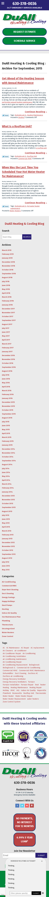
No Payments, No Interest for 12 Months (24, 822)
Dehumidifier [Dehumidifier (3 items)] (8, 673)
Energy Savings (8, 597)
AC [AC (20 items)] (4, 648)
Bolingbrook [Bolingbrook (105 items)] (34, 665)
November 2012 (8, 546)
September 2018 (9, 274)
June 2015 (6, 425)
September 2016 (9, 367)
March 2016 (6, 391)
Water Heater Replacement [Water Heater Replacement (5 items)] (14, 699)
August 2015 (7, 418)
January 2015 (7, 445)
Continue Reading (35, 111)
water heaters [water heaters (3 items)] (33, 699)
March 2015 (6, 437)
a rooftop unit (41, 148)
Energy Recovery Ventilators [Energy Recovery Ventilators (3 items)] (15, 682)
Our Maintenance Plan (11, 617)
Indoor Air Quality (9, 613)
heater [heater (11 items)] (43, 685)
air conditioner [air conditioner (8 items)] (21, 651)
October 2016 (7, 363)
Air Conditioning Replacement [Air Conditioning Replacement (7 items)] (15, 665)
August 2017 (7, 324)
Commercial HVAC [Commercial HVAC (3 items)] (10, 670)
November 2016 (8, 359)
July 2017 (5, 328)
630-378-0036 (25, 3)
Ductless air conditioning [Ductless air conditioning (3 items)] (13, 676)
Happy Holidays (8, 601)
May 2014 (6, 476)
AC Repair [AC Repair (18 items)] (25, 648)
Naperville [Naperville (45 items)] (41, 690)
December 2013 (8, 496)
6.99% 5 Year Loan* (25, 839)
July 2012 (5, 562)
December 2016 (8, 355)
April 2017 (6, 340)
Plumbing (6, 621)
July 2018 (5, 281)
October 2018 (7, 270)
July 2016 (5, 375)
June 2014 (6, 472)
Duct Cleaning (8, 593)
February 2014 (8, 488)
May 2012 (6, 570)
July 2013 (5, 515)
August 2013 (7, 511)
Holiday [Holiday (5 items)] (6, 690)
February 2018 (8, 301)
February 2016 (8, 394)
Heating (21, 117)
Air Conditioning (9, 582)
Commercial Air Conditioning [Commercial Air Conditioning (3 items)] (28, 668)
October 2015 (7, 410)
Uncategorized (8, 629)
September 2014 (9, 461)
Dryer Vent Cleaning (10, 590)
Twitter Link (5, 115)
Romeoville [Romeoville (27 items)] (17, 693)
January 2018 (7, 305)
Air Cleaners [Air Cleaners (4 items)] (8, 651)
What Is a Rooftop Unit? (17, 126)
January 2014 (7, 492)
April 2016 (6, 387)
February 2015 (8, 441)
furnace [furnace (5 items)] (31, 682)
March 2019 (6, 250)
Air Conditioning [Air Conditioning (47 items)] (29, 653)
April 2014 (6, 480)
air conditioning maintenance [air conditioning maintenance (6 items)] (15, 659)
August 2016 (7, 371)
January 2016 (7, 398)
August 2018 (7, 277)
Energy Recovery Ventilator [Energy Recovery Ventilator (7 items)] (14, 679)
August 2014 (7, 464)
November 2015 (8, 406)
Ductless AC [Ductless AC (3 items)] (33, 673)
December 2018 (8, 262)
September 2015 (9, 414)
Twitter (22, 806)
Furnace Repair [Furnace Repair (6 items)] (27, 685)
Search (27, 237)
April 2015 (6, 433)
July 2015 (5, 422)
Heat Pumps (7, 605)
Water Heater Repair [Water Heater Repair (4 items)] (24, 696)
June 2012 (6, 566)
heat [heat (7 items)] (37, 685)
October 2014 (7, 457)
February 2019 (8, 254)
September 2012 (9, 554)
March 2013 (6, 531)
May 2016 (6, 383)
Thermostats (7, 625)
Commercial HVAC (24, 159)
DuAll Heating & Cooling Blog (24, 224)
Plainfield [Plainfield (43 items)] (7, 693)
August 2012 (7, 558)
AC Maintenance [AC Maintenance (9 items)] (12, 648)
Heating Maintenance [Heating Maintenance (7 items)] (19, 687)
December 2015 (8, 402)
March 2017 (6, 344)
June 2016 (6, 379)
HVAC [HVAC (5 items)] (12, 690)
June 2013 (6, 519)
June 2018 (6, 285)
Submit (41, 855)
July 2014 (5, 468)
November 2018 (8, 266)
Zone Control (7, 636)
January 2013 (7, 539)
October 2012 (7, 550)
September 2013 (9, 507)
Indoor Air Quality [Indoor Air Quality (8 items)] (28, 690)
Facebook (17, 806)
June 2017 (6, 332)
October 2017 (7, 316)
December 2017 (8, 309)
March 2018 (6, 297)
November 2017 (8, 313)
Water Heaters (15, 211)
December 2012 (8, 542)
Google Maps (32, 806)
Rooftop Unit (32, 156)
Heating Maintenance (35, 115)
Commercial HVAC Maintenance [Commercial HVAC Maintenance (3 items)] (32, 670)
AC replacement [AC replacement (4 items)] (37, 648)
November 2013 (8, 500)
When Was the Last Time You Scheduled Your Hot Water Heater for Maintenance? (23, 172)
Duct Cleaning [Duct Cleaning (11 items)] (20, 673)
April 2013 (6, 527)
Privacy (2, 894)
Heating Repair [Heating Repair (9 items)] (35, 687)
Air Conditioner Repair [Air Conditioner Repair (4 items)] (12, 653)
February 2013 (7, 535)
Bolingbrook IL (20, 115)
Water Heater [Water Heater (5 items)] (8, 696)
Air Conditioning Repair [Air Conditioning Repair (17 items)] (12, 662)
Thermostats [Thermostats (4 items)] (41, 693)
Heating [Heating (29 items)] (6, 687)
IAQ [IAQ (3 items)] (17, 690)
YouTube (27, 806)
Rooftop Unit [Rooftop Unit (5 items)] (28, 693)
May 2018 (6, 289)
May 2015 (6, 429)
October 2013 (7, 503)
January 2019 (7, 258)
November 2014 (8, 453)
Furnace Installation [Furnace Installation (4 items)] (11, 685)
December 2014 (8, 449)
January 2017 (7, 352)
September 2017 (9, 320)
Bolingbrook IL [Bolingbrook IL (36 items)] (9, 668)
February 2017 (8, 348)
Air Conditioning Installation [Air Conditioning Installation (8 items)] (14, 656)
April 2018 (6, 293)
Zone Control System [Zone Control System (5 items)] (11, 702)
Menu (7, 3)
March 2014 (6, 484)
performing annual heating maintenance (17, 102)
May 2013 (6, 523)
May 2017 (6, 336)
